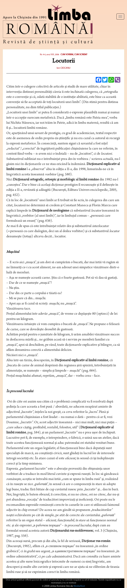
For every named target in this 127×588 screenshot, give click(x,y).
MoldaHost (79, 586)
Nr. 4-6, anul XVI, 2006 (49, 55)
